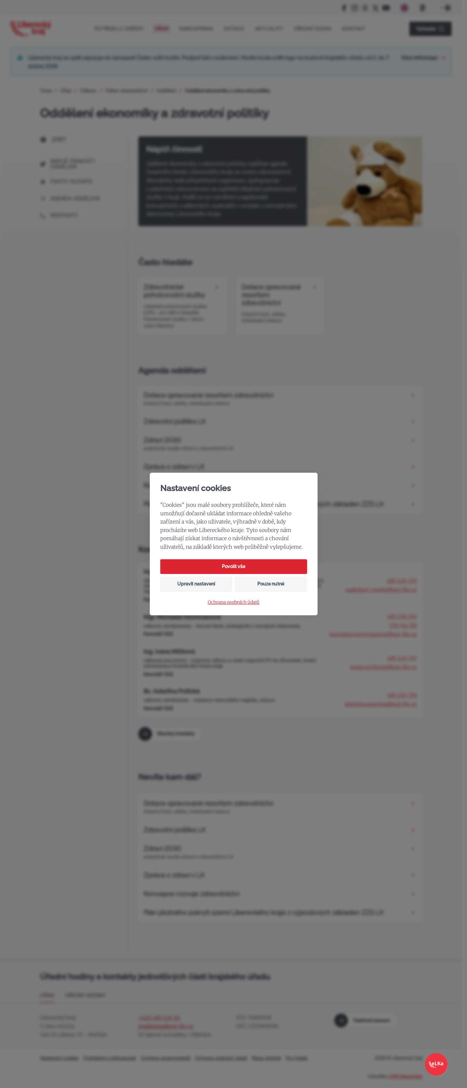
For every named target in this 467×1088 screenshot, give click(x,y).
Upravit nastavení (196, 583)
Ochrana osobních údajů (234, 602)
